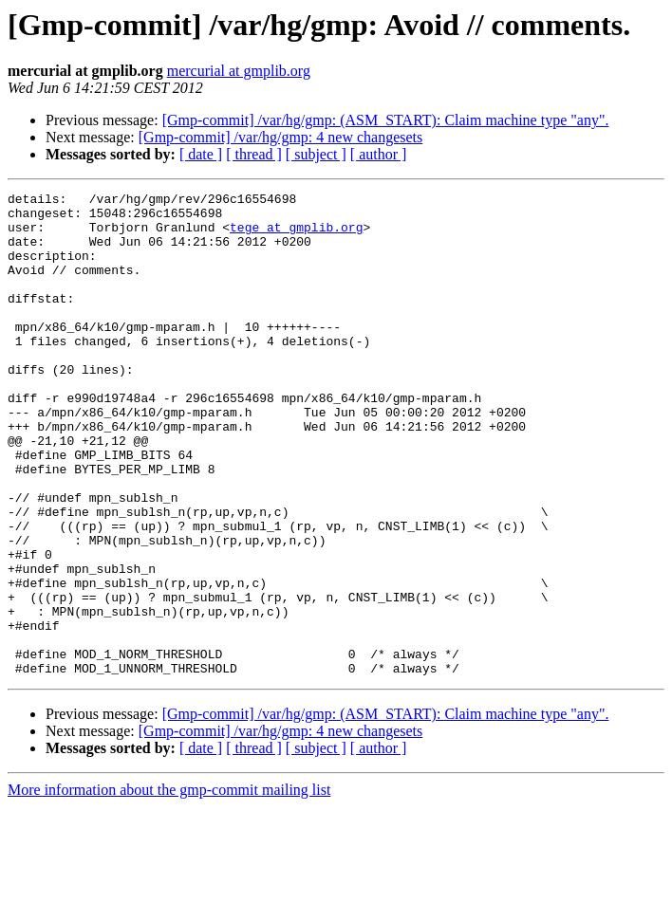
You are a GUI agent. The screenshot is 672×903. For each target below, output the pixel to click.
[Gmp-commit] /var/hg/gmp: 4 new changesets (280, 137)
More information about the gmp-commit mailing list (169, 886)
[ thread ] (254, 154)
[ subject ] (316, 154)
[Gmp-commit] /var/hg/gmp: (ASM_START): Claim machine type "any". (385, 120)
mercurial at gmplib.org (238, 71)
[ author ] (378, 154)
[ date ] (200, 154)
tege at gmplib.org (296, 235)
